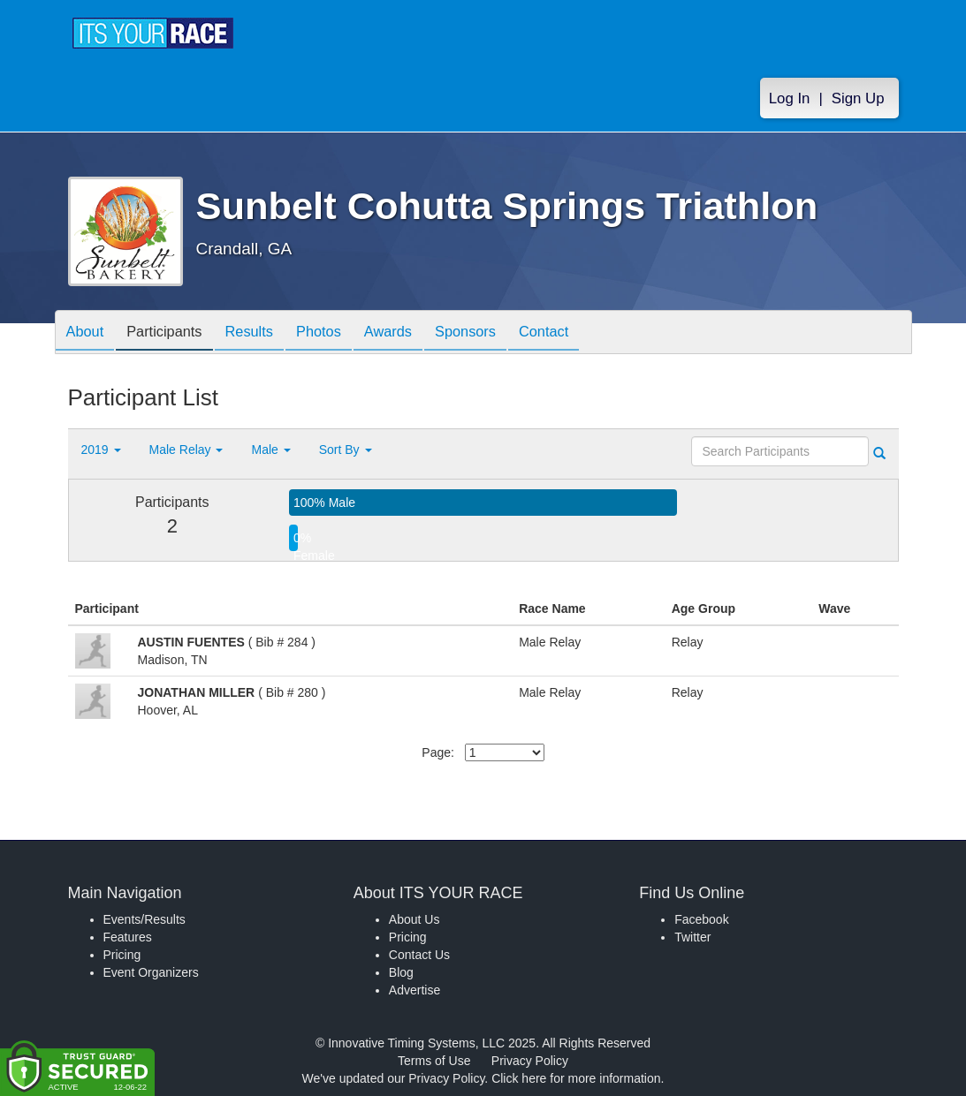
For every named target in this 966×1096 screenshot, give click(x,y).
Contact (587, 333)
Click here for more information (575, 1078)
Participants (174, 333)
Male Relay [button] (186, 449)
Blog (401, 972)
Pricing (122, 955)
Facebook (701, 919)
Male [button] (270, 449)
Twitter (692, 937)
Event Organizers (151, 972)
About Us (414, 919)
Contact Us (419, 955)
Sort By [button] (345, 449)
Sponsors (502, 333)
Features (127, 937)
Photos (342, 333)
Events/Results (144, 919)
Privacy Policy (529, 1061)
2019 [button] (101, 449)
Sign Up (858, 98)
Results (266, 333)
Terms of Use (434, 1061)
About (88, 333)
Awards (418, 333)
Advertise (414, 990)
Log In (789, 98)
